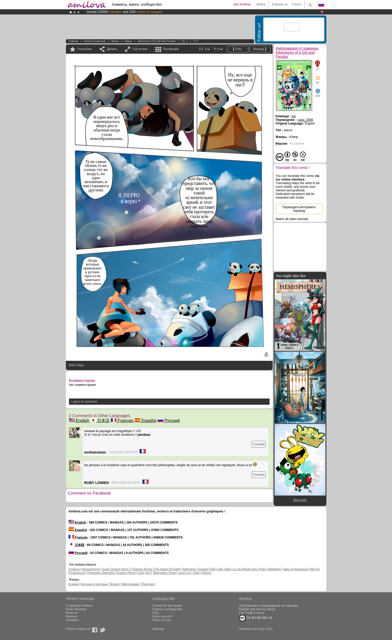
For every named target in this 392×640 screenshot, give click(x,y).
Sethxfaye (189, 569)
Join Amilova (241, 4)
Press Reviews (76, 609)
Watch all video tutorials (292, 219)
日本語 (100, 420)
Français (122, 420)
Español (145, 420)
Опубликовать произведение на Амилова (268, 605)
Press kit (72, 613)
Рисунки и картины (93, 584)
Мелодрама (130, 584)
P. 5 (196, 41)
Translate (258, 444)
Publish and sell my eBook (257, 609)
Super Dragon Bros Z (116, 569)
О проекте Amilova (79, 605)
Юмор (128, 41)
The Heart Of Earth (167, 569)
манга (115, 41)
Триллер (148, 584)
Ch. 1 (184, 41)
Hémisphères (90, 569)
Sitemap (158, 629)
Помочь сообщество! (167, 609)
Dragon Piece (126, 573)
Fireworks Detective (100, 573)
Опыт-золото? (162, 616)
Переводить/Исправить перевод (299, 209)
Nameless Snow (165, 573)
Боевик (73, 584)
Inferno (206, 573)
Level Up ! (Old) (189, 573)
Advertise (72, 620)
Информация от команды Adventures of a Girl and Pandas (297, 52)
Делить (112, 49)
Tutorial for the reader (167, 605)
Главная (73, 41)
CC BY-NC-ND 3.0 (255, 618)
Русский (169, 420)
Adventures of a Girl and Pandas (156, 41)
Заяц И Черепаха (295, 569)
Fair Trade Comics (251, 613)
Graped (203, 569)
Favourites (85, 49)
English (79, 420)
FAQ (155, 613)
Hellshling (274, 569)
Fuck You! (144, 573)
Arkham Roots (142, 569)
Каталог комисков (94, 41)
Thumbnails (171, 49)
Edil (212, 569)
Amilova (74, 569)
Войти (261, 4)
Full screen (140, 49)
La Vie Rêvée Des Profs (248, 569)
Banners (72, 616)
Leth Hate (223, 569)
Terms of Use (161, 620)
